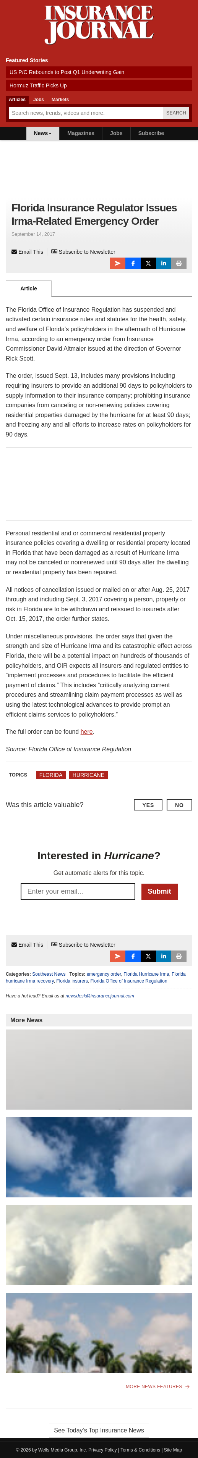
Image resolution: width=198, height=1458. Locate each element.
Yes (148, 805)
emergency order (104, 974)
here (87, 731)
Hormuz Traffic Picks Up (38, 85)
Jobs (116, 133)
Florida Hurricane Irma (146, 974)
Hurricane (88, 775)
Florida (51, 775)
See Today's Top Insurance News (99, 1430)
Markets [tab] (60, 99)
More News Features (157, 1386)
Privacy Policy (102, 1450)
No (179, 805)
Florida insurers (72, 981)
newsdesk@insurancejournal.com (100, 996)
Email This (27, 252)
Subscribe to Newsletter (83, 252)
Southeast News (48, 974)
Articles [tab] (17, 99)
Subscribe (151, 133)
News (43, 133)
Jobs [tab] (38, 99)
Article (28, 288)
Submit (159, 891)
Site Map (173, 1450)
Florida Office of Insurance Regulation (129, 981)
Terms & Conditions (140, 1450)
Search (176, 113)
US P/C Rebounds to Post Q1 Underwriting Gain (67, 72)
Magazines (80, 133)
